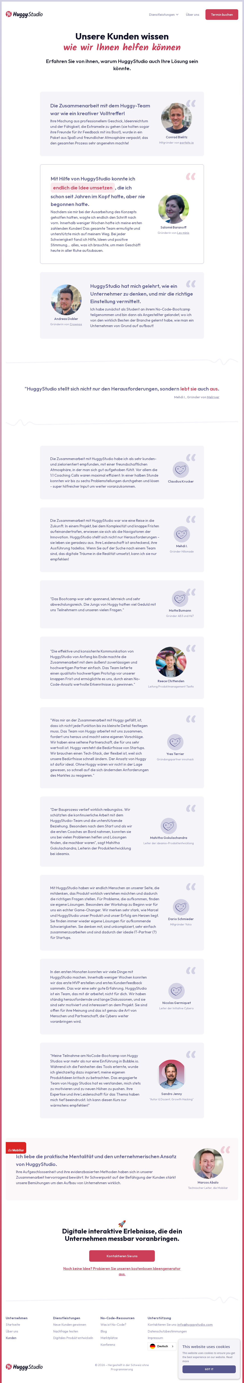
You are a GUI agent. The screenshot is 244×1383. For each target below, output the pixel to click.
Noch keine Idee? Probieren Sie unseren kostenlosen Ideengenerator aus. (122, 1271)
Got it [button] (209, 1369)
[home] (24, 14)
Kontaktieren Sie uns (122, 1256)
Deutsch (159, 1346)
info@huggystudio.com (195, 1324)
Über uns (192, 14)
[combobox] (162, 1346)
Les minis (183, 233)
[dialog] (209, 1359)
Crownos (76, 324)
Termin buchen (222, 14)
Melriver (213, 397)
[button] (164, 14)
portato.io (187, 142)
